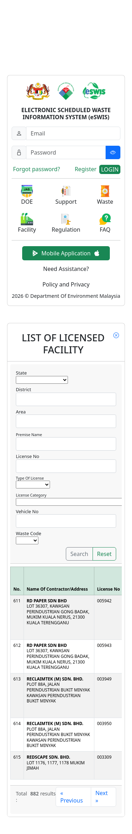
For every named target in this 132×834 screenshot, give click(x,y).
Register (85, 169)
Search (79, 554)
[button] (26, 195)
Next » (101, 796)
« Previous (71, 796)
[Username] (73, 133)
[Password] (73, 152)
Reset (104, 554)
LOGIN (110, 169)
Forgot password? (36, 169)
